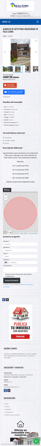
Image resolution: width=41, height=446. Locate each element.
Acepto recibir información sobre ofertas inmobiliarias (18, 275)
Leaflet (21, 233)
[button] (36, 41)
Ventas (7, 407)
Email (5, 253)
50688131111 (22, 13)
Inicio (6, 404)
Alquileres (8, 409)
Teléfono (6, 259)
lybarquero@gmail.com (11, 387)
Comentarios (7, 266)
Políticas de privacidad (12, 415)
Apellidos (6, 247)
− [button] (6, 198)
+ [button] (6, 195)
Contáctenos (9, 412)
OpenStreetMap (33, 233)
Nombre (6, 241)
